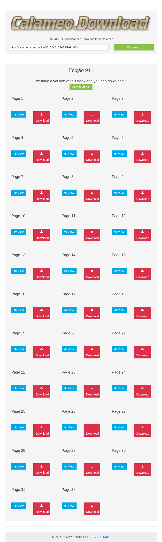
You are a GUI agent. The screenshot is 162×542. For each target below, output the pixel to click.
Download (133, 47)
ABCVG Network (99, 536)
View (19, 114)
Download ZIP (81, 86)
